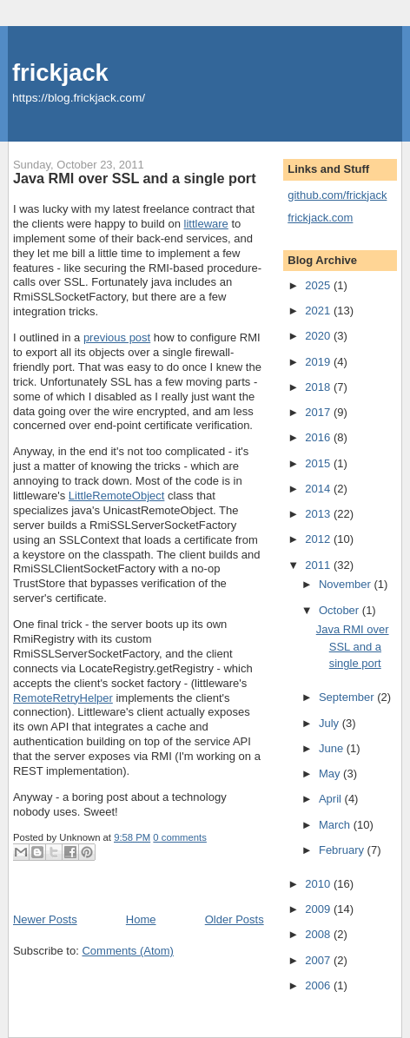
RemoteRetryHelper (63, 697)
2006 (319, 985)
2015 (319, 463)
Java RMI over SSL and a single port (134, 178)
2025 (319, 285)
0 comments (180, 837)
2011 (319, 565)
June (333, 748)
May (331, 773)
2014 (319, 488)
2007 (319, 960)
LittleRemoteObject (117, 495)
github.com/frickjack (337, 195)
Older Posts (234, 919)
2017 (319, 412)
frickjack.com (320, 217)
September (348, 697)
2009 (319, 909)
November (346, 584)
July (330, 723)
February (343, 849)
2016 (319, 437)
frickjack (60, 72)
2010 (319, 883)
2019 (319, 361)
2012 (319, 538)
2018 (319, 386)
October (340, 610)
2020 (319, 335)
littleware (206, 223)
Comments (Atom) (127, 950)
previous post (116, 337)
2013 (319, 513)
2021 (319, 310)
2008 (319, 934)
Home (141, 919)
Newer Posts (45, 919)
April (332, 798)
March (336, 824)
